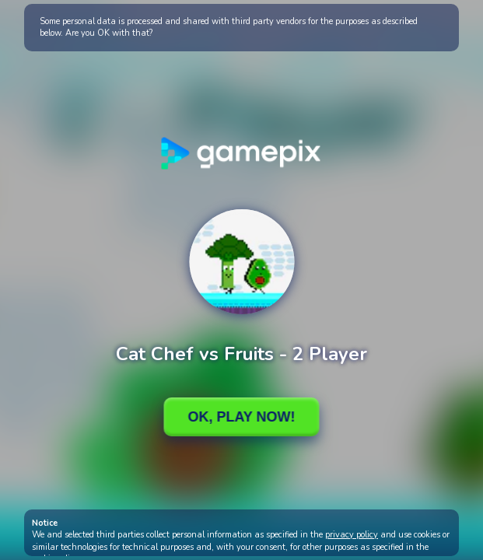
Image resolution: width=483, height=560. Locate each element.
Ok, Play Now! (241, 417)
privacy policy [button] (351, 535)
